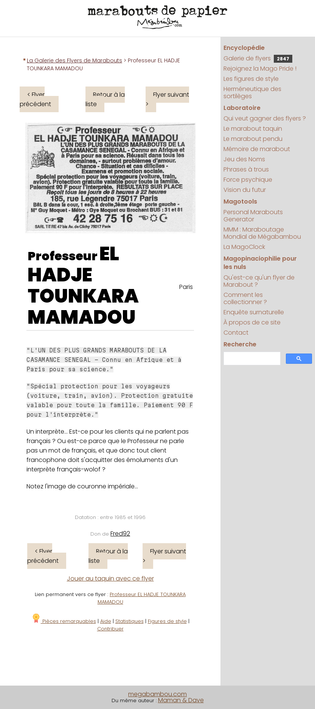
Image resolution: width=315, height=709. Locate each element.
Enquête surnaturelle (253, 312)
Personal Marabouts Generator (253, 216)
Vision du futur (244, 189)
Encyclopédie (244, 47)
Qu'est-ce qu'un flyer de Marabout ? (259, 281)
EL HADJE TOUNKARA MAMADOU (83, 286)
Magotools (240, 201)
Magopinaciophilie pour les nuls (260, 262)
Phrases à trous (246, 169)
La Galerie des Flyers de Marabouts (74, 60)
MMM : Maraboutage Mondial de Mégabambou (262, 233)
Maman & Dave (181, 700)
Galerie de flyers (257, 58)
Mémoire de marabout (256, 149)
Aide (105, 621)
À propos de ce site (252, 322)
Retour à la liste (105, 99)
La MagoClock (244, 247)
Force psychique (247, 179)
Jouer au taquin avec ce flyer (110, 578)
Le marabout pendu (252, 138)
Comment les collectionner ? (245, 298)
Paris (186, 287)
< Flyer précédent (35, 99)
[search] (251, 358)
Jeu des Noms (244, 159)
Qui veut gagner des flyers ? (264, 118)
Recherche (239, 344)
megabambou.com (157, 694)
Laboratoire (242, 107)
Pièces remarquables (63, 621)
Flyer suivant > (167, 99)
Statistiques (129, 621)
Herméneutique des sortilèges (252, 92)
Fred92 (120, 533)
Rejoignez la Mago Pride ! (259, 68)
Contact (235, 332)
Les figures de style (251, 78)
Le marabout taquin (252, 128)
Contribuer (110, 628)
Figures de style (167, 621)
